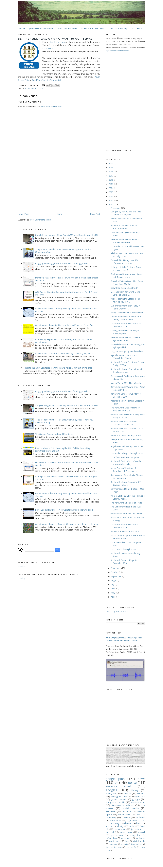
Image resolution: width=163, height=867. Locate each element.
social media (131, 808)
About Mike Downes (67, 28)
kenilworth (140, 817)
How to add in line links (51, 106)
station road (138, 802)
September (116, 576)
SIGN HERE (47, 48)
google (136, 799)
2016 (111, 179)
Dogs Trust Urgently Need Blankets (127, 351)
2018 (111, 171)
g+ (116, 782)
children (127, 823)
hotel (138, 823)
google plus (115, 778)
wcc (138, 814)
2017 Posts (137, 28)
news (27, 88)
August (114, 580)
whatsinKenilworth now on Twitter (126, 513)
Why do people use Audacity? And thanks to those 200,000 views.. (124, 639)
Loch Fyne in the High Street (123, 549)
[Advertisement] (41, 190)
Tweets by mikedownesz (117, 611)
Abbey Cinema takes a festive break (127, 312)
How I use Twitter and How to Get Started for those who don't (64, 509)
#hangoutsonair (120, 796)
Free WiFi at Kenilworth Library (125, 531)
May (113, 592)
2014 (111, 188)
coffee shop (111, 838)
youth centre (38, 88)
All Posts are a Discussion (93, 28)
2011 (111, 200)
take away (114, 823)
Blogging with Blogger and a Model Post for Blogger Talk (61, 263)
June (113, 588)
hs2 (143, 820)
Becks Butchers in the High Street (126, 435)
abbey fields (136, 835)
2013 (111, 192)
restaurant (126, 811)
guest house (115, 841)
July (113, 584)
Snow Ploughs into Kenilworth (124, 288)
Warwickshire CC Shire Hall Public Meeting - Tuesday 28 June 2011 (65, 353)
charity (120, 826)
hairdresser (111, 811)
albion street (116, 820)
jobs (127, 841)
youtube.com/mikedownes (41, 28)
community (111, 817)
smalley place (126, 832)
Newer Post (23, 214)
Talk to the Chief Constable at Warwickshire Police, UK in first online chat (58, 367)
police (132, 782)
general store (117, 835)
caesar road (119, 829)
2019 (111, 167)
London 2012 (137, 844)
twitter (127, 793)
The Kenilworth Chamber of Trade (126, 502)
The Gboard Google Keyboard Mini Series (54, 434)
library (134, 790)
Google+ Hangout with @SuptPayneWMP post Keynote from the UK (66, 235)
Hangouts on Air (115, 802)
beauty (109, 826)
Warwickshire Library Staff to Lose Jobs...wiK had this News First (64, 325)
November (116, 568)
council (141, 793)
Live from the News (114, 847)
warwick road (118, 786)
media (132, 826)
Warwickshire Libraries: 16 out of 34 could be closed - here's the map (66, 524)
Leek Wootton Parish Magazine (125, 457)
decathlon (113, 844)
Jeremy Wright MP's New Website (126, 383)
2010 (111, 204)
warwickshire (124, 814)
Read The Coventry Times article (47, 80)
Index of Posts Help (119, 28)
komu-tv (124, 844)
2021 (111, 163)
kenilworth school (122, 805)
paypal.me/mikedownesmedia (117, 51)
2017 (111, 175)
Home (22, 28)
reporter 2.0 (131, 847)
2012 (111, 196)
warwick (141, 832)
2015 (111, 184)
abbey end (111, 793)
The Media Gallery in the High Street (127, 453)
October (115, 572)
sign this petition (57, 42)
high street (132, 820)
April (113, 596)
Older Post (95, 214)
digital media (139, 841)
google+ (111, 790)
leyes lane (139, 796)
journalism (136, 829)
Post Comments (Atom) (41, 219)
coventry (126, 817)
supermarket (126, 838)
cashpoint (140, 838)
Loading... (22, 566)
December (116, 208)
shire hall (110, 832)
